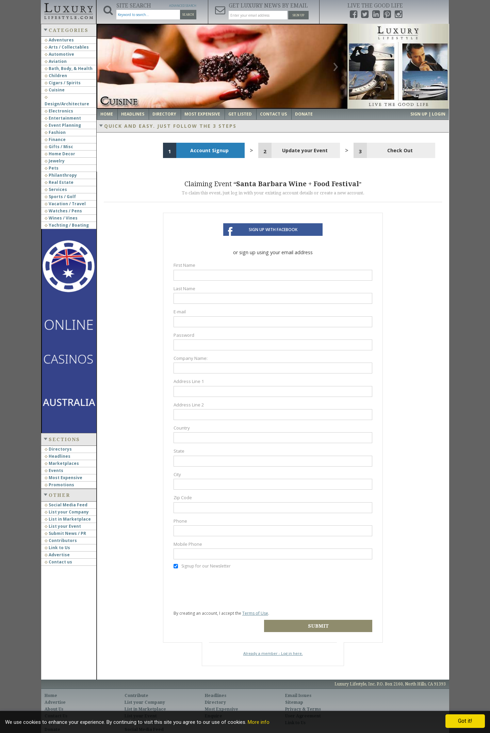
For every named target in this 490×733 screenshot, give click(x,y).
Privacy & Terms (303, 699)
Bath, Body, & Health (69, 68)
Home (106, 114)
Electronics (59, 111)
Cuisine (55, 90)
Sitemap (294, 692)
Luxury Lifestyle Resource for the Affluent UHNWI (68, 10)
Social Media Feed (66, 505)
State (179, 451)
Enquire (213, 705)
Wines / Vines (61, 218)
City (177, 474)
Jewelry (55, 161)
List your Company (67, 512)
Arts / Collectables (67, 47)
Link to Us (57, 548)
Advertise (57, 555)
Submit (323, 615)
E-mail (180, 312)
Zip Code (183, 497)
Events (54, 470)
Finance (55, 139)
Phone (180, 521)
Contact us (58, 562)
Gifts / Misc (59, 147)
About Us (54, 699)
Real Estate (59, 182)
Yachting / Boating (67, 225)
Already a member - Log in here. (273, 643)
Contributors (61, 540)
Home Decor (60, 154)
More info (259, 722)
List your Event (63, 526)
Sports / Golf (60, 196)
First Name (184, 265)
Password (184, 335)
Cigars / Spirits (63, 83)
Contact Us (273, 114)
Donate (304, 114)
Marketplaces (62, 463)
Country (182, 428)
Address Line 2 (189, 405)
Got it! (465, 721)
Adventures (59, 40)
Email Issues (298, 685)
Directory (164, 114)
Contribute (136, 685)
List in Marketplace (68, 519)
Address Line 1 (189, 381)
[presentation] (225, 589)
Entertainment (63, 118)
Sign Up (298, 15)
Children (56, 75)
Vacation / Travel (65, 204)
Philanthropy (61, 175)
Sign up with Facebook (273, 229)
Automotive (59, 54)
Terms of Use (255, 613)
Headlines (57, 456)
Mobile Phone (188, 544)
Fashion (55, 132)
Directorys (58, 449)
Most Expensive (63, 478)
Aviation (56, 61)
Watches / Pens (63, 211)
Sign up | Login (427, 114)
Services (56, 189)
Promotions (59, 485)
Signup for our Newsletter (202, 566)
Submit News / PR (65, 533)
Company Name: (191, 358)
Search (188, 14)
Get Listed (240, 114)
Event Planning (63, 125)
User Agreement (303, 705)
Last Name (184, 288)
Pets (52, 168)
